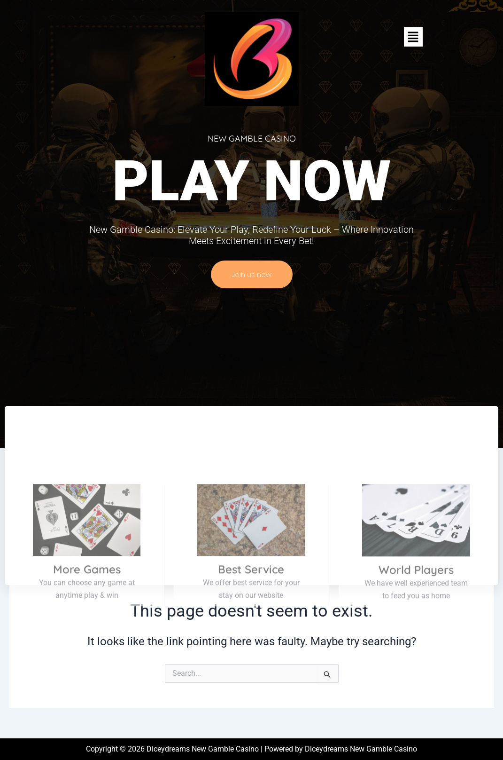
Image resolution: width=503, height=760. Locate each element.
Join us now (251, 274)
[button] (413, 36)
